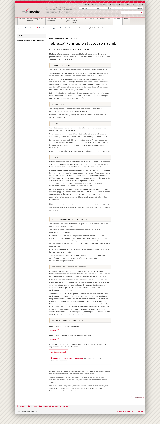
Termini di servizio (123, 411)
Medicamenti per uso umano (35, 19)
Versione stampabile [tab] (59, 352)
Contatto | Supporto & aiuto (131, 8)
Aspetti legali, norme (109, 8)
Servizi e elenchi (106, 19)
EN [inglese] (142, 4)
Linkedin (44, 406)
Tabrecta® (53, 330)
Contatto (87, 4)
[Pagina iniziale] (48, 10)
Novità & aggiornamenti (89, 8)
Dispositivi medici (91, 19)
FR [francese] (136, 4)
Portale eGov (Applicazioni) (117, 4)
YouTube (54, 406)
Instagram (22, 406)
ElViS (127, 4)
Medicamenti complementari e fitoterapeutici (72, 20)
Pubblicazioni (44, 28)
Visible (126, 19)
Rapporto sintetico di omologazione (64, 28)
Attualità (22, 19)
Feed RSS (65, 406)
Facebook (33, 406)
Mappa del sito (137, 411)
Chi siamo (118, 19)
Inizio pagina (137, 397)
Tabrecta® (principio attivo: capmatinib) (78, 358)
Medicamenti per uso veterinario (54, 19)
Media (94, 4)
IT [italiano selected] (139, 4)
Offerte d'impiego (102, 4)
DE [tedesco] (133, 4)
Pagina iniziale (22, 28)
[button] (122, 12)
